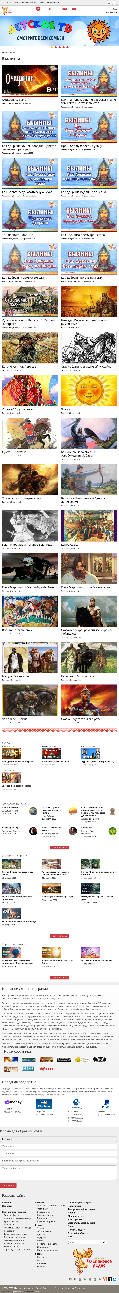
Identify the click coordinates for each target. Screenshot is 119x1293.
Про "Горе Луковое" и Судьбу (81, 145)
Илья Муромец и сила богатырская (85, 587)
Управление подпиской (93, 1223)
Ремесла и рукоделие (53, 1244)
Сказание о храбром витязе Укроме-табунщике (86, 632)
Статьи (45, 1225)
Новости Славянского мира (17, 1218)
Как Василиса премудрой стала (83, 234)
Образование (49, 1231)
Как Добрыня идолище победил (83, 192)
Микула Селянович (15, 676)
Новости (7, 1206)
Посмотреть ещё (59, 847)
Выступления (49, 1212)
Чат (107, 12)
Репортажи (9, 1231)
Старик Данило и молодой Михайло (86, 366)
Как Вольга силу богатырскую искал (27, 192)
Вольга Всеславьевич (17, 630)
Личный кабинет (89, 1233)
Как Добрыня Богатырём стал (81, 277)
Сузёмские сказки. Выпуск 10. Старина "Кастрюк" (29, 322)
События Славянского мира (57, 1206)
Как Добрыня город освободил (23, 277)
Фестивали (48, 1209)
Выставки (48, 1218)
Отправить (8, 1185)
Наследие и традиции (54, 1250)
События (46, 1202)
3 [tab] (60, 47)
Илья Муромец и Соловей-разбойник (28, 587)
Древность (48, 1235)
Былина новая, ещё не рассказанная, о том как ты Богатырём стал (88, 101)
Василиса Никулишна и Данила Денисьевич (83, 500)
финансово (58, 1095)
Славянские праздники (15, 1234)
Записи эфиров (11, 1215)
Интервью (9, 1225)
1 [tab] (52, 47)
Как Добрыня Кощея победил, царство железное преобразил (29, 147)
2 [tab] (56, 47)
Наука (46, 1241)
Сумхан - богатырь (15, 452)
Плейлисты (86, 1206)
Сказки (46, 1260)
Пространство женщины (16, 1237)
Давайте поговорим (14, 1243)
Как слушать (86, 1219)
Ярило (65, 409)
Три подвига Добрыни (17, 234)
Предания (48, 1257)
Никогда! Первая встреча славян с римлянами (85, 322)
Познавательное (51, 1215)
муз (74, 9)
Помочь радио (87, 1230)
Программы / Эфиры (14, 1212)
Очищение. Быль (14, 99)
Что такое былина (14, 719)
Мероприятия (54, 3)
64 (69, 9)
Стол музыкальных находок (18, 1228)
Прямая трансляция (90, 1202)
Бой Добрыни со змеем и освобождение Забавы (78, 454)
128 (64, 9)
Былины (64, 328)
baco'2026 (7, 1289)
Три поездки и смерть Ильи (21, 498)
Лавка (41, 3)
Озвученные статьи (14, 1240)
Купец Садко (70, 544)
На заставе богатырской (78, 676)
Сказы (44, 1254)
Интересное (49, 1247)
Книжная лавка (11, 1247)
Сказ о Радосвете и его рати (80, 719)
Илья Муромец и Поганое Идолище (27, 544)
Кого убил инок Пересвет (20, 366)
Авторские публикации (25, 3)
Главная (7, 3)
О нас (82, 1226)
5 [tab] (67, 47)
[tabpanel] (59, 31)
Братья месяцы (11, 1221)
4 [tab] (64, 47)
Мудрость (48, 1238)
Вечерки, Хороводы (53, 1221)
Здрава (46, 1228)
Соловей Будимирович (18, 409)
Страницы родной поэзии (17, 1250)
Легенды (47, 1263)
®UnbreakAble (29, 1289)
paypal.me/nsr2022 (106, 1115)
